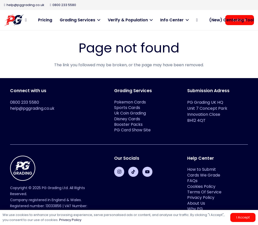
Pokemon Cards (130, 102)
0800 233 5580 (24, 102)
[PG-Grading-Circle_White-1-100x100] (56, 168)
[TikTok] (133, 172)
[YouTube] (147, 172)
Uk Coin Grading (130, 113)
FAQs (192, 181)
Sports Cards (127, 107)
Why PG (195, 209)
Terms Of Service (204, 192)
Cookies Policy (201, 186)
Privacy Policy (200, 197)
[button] (97, 20)
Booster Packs (128, 124)
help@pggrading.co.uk (32, 108)
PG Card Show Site (132, 130)
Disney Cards (127, 119)
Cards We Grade (203, 175)
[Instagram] (119, 172)
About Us (196, 203)
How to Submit (201, 169)
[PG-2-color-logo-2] (14, 20)
